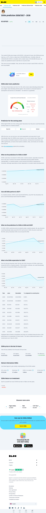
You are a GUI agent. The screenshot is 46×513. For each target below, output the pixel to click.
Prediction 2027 (37, 5)
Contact (11, 462)
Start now (38, 2)
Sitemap (11, 488)
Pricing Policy (12, 493)
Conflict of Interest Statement (16, 495)
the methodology (8, 146)
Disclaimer (11, 486)
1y (39, 21)
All (43, 21)
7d (32, 21)
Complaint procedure (14, 499)
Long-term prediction (18, 5)
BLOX (10, 460)
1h (25, 21)
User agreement (13, 490)
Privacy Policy (12, 491)
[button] (23, 460)
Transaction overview (14, 497)
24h (29, 21)
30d (36, 21)
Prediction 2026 (28, 5)
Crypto (11, 465)
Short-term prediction (7, 5)
